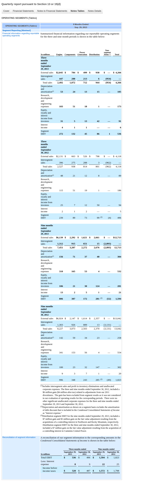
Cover (6, 11)
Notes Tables (77, 11)
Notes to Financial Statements (52, 11)
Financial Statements (23, 11)
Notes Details (94, 11)
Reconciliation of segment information (19, 437)
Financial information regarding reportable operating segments (20, 34)
